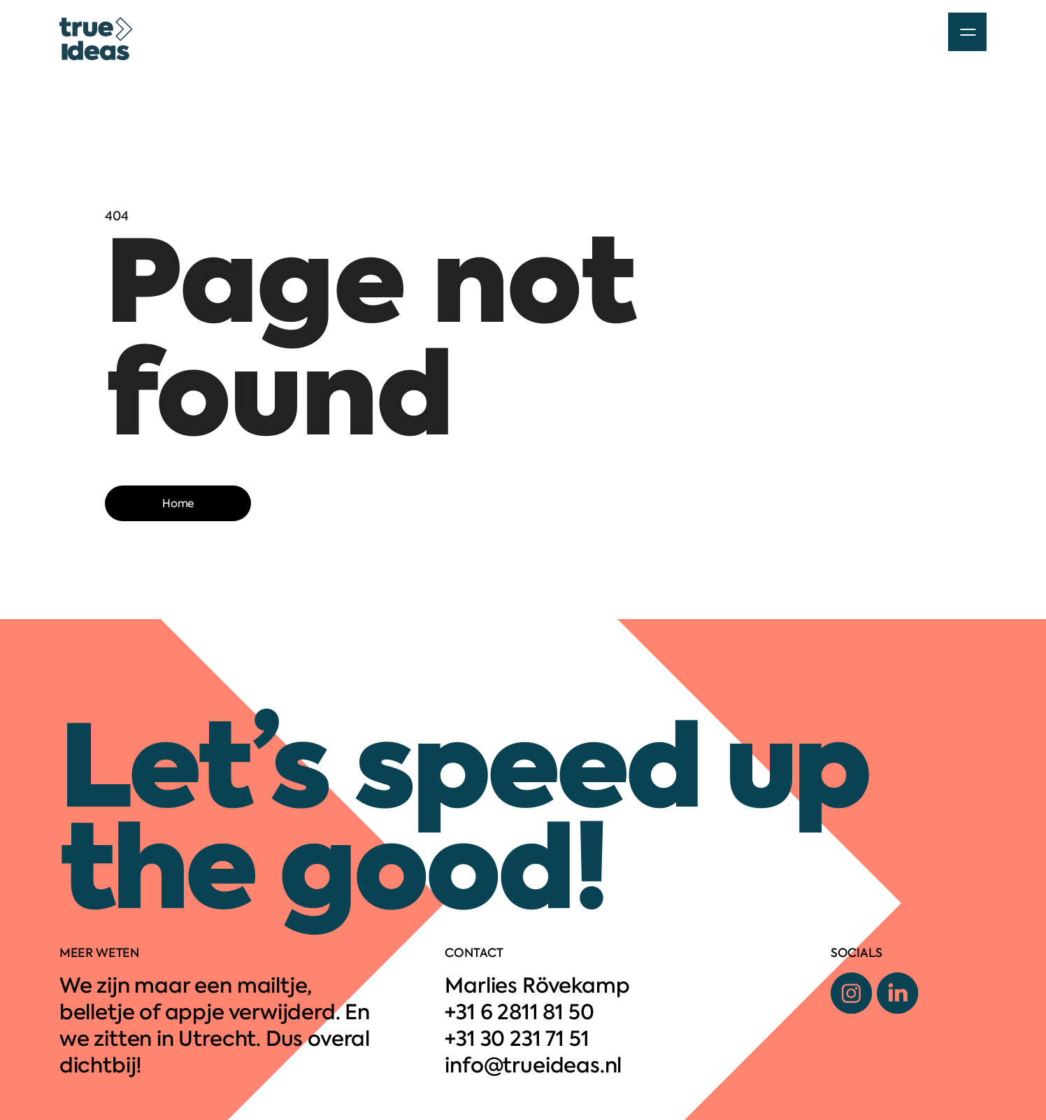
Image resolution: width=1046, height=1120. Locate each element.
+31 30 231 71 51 (517, 1039)
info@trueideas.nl (533, 1065)
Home (178, 503)
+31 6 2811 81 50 (519, 1012)
